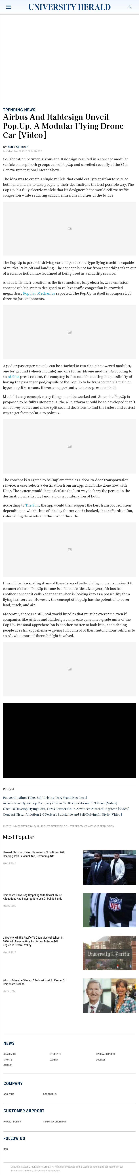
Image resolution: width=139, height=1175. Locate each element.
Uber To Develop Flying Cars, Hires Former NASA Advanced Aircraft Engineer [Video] (66, 809)
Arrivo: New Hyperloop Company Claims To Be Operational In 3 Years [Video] (60, 803)
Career (54, 1059)
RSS (5, 1149)
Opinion (7, 1065)
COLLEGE (100, 1059)
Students (55, 1054)
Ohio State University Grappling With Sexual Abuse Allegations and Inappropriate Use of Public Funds (32, 896)
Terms (14, 1170)
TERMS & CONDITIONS (55, 1121)
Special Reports (105, 1054)
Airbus (13, 376)
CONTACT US (50, 1094)
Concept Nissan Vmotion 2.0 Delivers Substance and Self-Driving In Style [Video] (62, 814)
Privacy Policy (52, 1170)
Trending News (19, 109)
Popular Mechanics (39, 293)
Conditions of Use (31, 1170)
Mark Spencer (17, 146)
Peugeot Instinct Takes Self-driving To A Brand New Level (45, 797)
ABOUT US (8, 1094)
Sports (7, 1059)
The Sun (32, 505)
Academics (9, 1054)
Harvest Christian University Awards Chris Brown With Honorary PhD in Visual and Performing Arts (34, 854)
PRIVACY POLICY (12, 1121)
